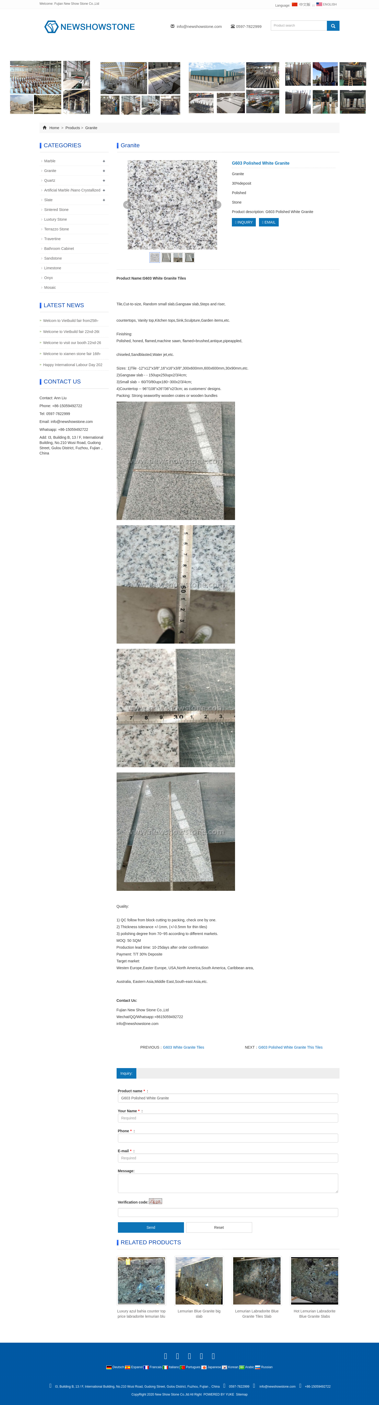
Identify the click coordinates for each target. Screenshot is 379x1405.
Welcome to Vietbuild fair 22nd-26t (71, 332)
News (175, 50)
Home (53, 50)
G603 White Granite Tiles (183, 1047)
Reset (219, 1227)
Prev (127, 205)
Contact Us (259, 50)
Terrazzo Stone (56, 229)
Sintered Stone (56, 210)
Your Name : (130, 1111)
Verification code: (133, 1202)
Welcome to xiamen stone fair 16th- (72, 354)
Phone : (126, 1131)
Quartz (49, 180)
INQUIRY (244, 222)
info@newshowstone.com (199, 26)
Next (217, 205)
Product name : (133, 1091)
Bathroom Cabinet (59, 248)
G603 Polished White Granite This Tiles (290, 1047)
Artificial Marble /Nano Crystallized (72, 190)
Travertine (52, 239)
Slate (48, 200)
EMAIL (269, 222)
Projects (146, 50)
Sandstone (53, 258)
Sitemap (242, 1394)
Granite (90, 128)
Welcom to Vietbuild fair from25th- (70, 321)
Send (151, 1227)
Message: (126, 1171)
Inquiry (203, 50)
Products (115, 50)
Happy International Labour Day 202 (72, 365)
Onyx (48, 278)
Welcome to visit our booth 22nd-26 (72, 343)
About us (82, 50)
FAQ (229, 50)
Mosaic (50, 287)
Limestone (52, 268)
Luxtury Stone (55, 219)
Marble (50, 161)
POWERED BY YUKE (219, 1394)
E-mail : (126, 1151)
